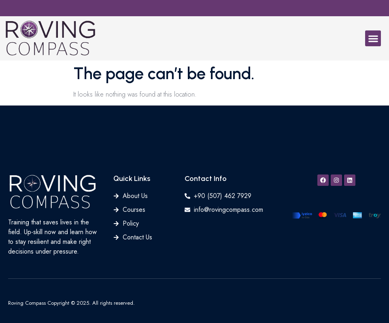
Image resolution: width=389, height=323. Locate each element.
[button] (373, 38)
